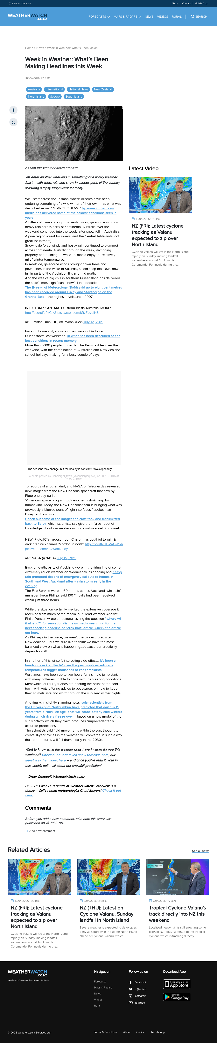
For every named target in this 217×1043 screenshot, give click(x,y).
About (175, 3)
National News (78, 89)
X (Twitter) (137, 989)
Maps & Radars (127, 17)
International (54, 89)
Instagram (137, 996)
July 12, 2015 (93, 322)
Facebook (137, 982)
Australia (34, 89)
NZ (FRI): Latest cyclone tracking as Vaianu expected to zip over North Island (158, 235)
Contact (186, 3)
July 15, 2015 (66, 558)
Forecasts (99, 17)
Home (29, 48)
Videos (162, 17)
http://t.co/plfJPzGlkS (40, 313)
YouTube (137, 1002)
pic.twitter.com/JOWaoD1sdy (46, 549)
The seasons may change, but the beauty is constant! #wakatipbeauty (70, 469)
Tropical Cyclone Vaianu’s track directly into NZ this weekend (177, 914)
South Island (74, 97)
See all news (200, 851)
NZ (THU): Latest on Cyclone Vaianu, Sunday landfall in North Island (106, 914)
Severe (55, 97)
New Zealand (103, 89)
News (149, 17)
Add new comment (40, 831)
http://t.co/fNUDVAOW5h (104, 544)
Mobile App (201, 3)
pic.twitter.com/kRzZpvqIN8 (78, 313)
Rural (177, 17)
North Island (36, 97)
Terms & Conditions (105, 1032)
